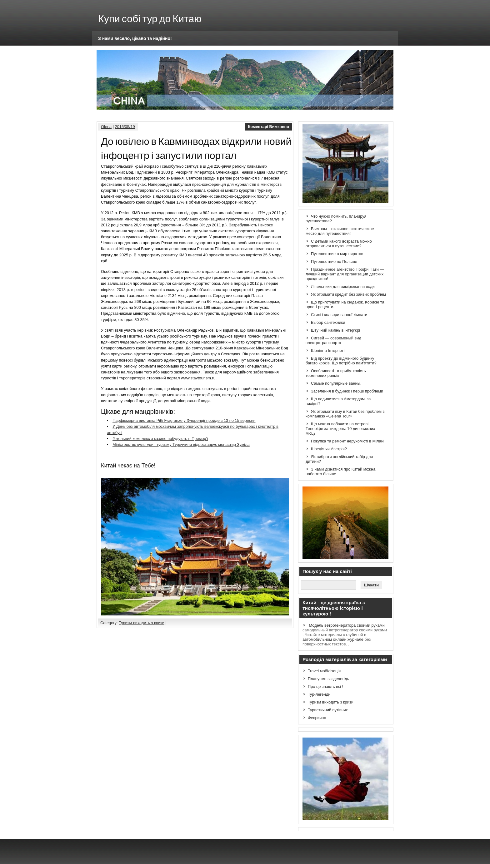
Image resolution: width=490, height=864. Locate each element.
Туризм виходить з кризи (141, 622)
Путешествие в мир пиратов (337, 253)
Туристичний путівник (328, 710)
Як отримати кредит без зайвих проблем (348, 294)
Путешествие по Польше (334, 261)
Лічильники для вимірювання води (343, 286)
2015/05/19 (125, 126)
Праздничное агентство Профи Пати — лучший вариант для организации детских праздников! (345, 274)
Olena (106, 126)
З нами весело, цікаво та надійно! (135, 38)
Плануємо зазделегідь (328, 678)
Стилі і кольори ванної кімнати (339, 314)
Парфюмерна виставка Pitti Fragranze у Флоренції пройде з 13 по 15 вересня (184, 420)
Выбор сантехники (328, 322)
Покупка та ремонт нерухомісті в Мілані (347, 441)
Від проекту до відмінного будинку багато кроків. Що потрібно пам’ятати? (341, 360)
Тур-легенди (319, 694)
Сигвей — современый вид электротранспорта (333, 340)
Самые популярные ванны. (336, 383)
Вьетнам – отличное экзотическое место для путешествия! (340, 231)
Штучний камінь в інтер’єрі (335, 330)
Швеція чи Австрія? (329, 449)
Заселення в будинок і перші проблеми (347, 391)
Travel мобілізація (324, 671)
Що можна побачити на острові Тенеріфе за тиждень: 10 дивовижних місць (340, 429)
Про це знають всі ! (325, 686)
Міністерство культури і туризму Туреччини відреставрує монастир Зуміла (181, 444)
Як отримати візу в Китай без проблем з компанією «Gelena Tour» (345, 413)
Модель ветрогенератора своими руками (347, 625)
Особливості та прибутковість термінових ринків (336, 373)
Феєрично (317, 717)
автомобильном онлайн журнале (332, 639)
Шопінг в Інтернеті (327, 350)
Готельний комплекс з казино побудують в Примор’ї (160, 438)
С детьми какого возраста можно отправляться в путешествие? (339, 243)
